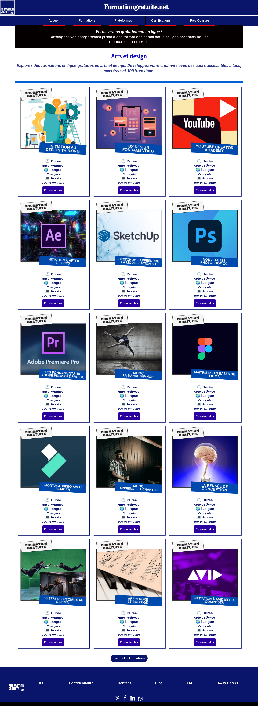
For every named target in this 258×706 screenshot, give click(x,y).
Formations (87, 20)
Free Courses (199, 20)
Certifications (161, 20)
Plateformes (123, 20)
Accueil (54, 20)
